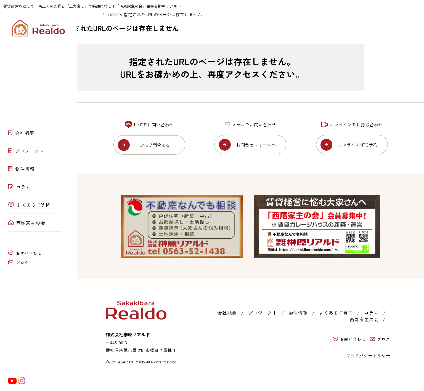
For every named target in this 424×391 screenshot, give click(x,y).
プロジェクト (26, 151)
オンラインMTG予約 (357, 144)
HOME (114, 14)
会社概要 (21, 133)
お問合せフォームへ (256, 144)
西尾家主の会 (26, 222)
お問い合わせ (25, 253)
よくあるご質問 (29, 204)
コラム (19, 186)
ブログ (18, 262)
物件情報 (21, 169)
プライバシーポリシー (368, 355)
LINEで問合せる (154, 145)
